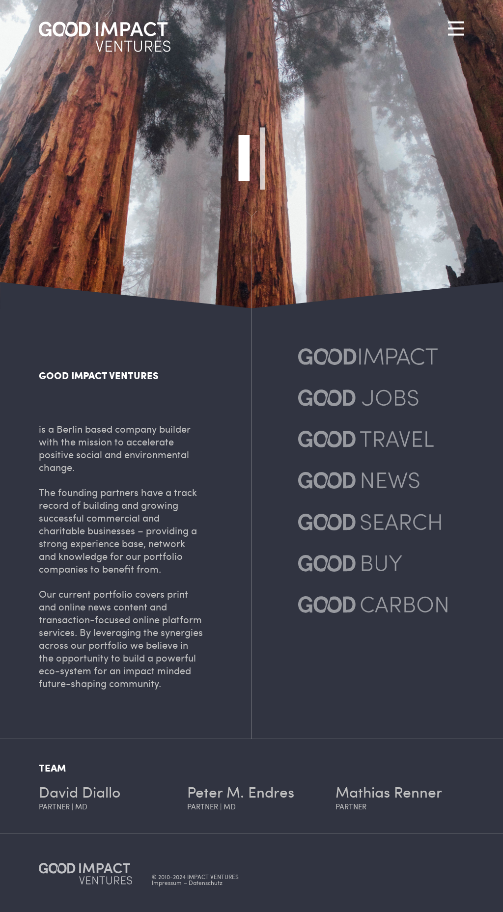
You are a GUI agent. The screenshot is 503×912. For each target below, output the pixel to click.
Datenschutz (206, 882)
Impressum (167, 882)
